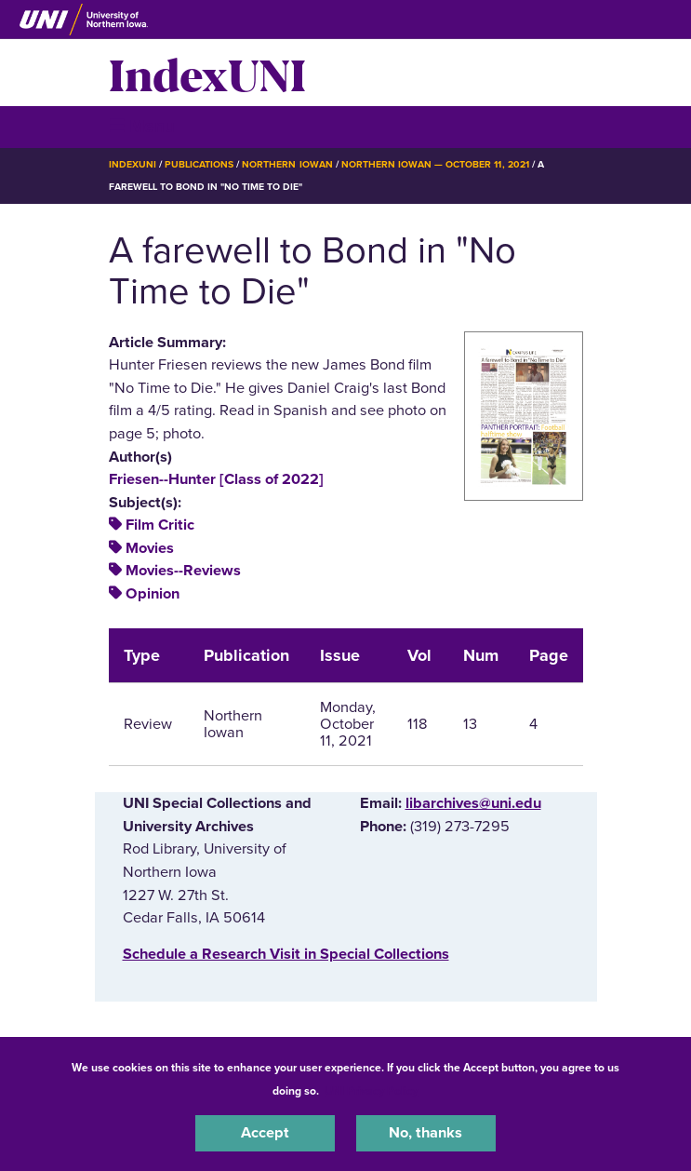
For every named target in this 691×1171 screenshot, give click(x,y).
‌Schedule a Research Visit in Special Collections (286, 954)
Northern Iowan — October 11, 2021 (435, 164)
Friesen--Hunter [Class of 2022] (216, 479)
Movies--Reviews (183, 570)
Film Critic (160, 525)
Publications (199, 164)
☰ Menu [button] (142, 126)
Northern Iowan (287, 164)
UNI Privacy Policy (371, 1090)
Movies (150, 548)
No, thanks (425, 1133)
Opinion (152, 594)
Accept (265, 1133)
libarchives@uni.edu (473, 803)
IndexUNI (207, 72)
